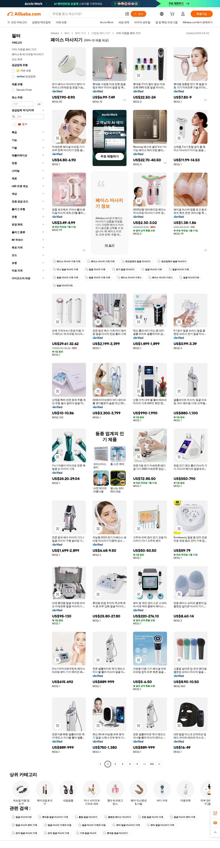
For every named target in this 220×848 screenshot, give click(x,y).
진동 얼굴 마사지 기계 (150, 817)
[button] (127, 14)
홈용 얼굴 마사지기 (86, 817)
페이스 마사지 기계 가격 (66, 261)
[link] (215, 813)
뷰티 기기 (80, 33)
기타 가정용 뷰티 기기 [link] (128, 33)
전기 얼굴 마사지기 (123, 269)
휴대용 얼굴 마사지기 (115, 833)
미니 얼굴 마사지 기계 (65, 269)
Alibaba (55, 33)
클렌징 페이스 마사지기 (117, 817)
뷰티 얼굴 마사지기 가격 (126, 825)
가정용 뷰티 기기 (100, 33)
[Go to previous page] (100, 764)
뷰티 (66, 33)
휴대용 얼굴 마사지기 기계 (53, 817)
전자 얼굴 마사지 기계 (24, 833)
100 (152, 764)
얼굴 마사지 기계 (95, 269)
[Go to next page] (159, 764)
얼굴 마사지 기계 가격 (65, 277)
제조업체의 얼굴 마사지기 (136, 261)
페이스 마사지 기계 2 (129, 277)
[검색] (138, 14)
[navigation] (28, 399)
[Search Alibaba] (87, 14)
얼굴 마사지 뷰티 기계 (182, 817)
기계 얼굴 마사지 (86, 833)
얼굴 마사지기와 (189, 277)
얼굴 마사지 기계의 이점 (57, 825)
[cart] (173, 14)
